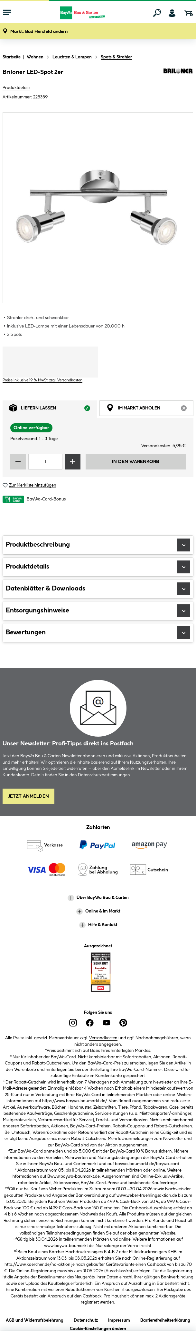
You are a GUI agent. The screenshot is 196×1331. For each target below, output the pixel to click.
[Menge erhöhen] (72, 461)
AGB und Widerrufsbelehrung (34, 1319)
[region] (98, 207)
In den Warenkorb (135, 461)
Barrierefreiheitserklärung (165, 1319)
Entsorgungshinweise (98, 610)
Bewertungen (98, 632)
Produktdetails (16, 88)
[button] (39, 31)
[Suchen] (157, 13)
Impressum (119, 1319)
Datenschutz (86, 1319)
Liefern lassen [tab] (53, 409)
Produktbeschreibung (98, 545)
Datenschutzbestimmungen (104, 775)
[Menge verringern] (18, 461)
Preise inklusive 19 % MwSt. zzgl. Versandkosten (42, 380)
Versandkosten (103, 1038)
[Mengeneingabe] (45, 461)
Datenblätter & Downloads (98, 588)
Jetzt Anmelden (28, 796)
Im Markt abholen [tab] (150, 409)
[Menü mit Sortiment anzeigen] (7, 12)
